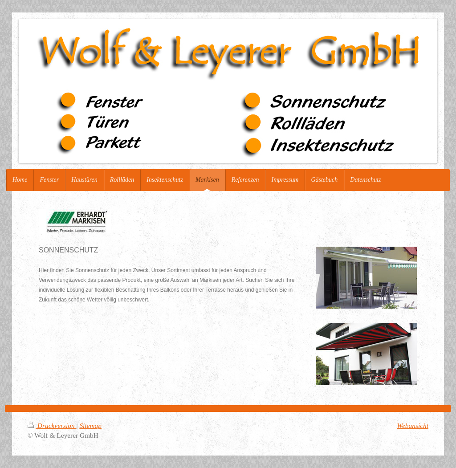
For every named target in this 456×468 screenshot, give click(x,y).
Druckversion (52, 425)
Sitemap (90, 425)
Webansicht (412, 425)
